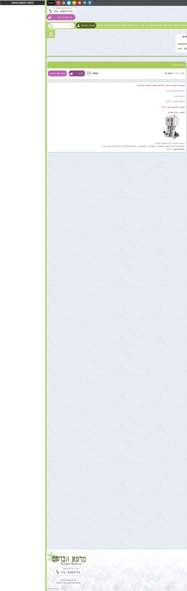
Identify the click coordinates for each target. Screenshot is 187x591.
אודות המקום (154, 25)
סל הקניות (55, 25)
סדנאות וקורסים (177, 106)
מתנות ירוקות (178, 118)
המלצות (181, 130)
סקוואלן (168, 428)
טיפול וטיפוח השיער (175, 82)
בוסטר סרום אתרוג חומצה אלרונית (163, 461)
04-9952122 (16, 11)
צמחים (181, 100)
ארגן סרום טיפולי (164, 275)
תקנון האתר (179, 136)
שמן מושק (167, 183)
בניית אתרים (6, 588)
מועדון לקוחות (41, 25)
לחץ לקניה (171, 47)
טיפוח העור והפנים (176, 70)
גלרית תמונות (139, 25)
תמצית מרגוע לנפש (163, 244)
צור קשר (97, 25)
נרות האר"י (179, 124)
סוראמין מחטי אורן (163, 398)
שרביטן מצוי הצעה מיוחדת (154, 36)
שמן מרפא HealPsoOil (166, 338)
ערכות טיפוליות (177, 94)
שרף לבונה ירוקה (164, 520)
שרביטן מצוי (67, 25)
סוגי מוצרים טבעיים (168, 64)
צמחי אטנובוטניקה (111, 25)
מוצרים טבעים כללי (176, 88)
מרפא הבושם (180, 25)
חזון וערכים (167, 25)
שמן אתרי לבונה (164, 367)
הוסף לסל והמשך (11, 73)
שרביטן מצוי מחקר (83, 25)
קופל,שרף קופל (165, 490)
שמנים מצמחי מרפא (176, 76)
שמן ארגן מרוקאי (164, 214)
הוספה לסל (174, 204)
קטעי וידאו (127, 25)
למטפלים (180, 112)
